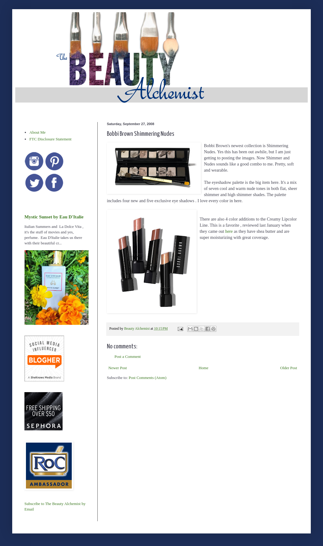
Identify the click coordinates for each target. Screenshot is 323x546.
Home (204, 368)
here (229, 231)
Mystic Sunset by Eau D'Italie (53, 216)
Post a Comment (127, 356)
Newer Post (117, 368)
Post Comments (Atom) (148, 377)
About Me (37, 132)
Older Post (288, 368)
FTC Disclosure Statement (50, 139)
